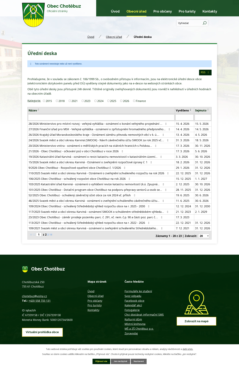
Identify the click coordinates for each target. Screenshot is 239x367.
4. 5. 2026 (201, 136)
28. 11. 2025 (183, 191)
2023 (87, 102)
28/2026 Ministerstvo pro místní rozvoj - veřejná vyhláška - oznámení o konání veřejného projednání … (98, 125)
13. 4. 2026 (182, 136)
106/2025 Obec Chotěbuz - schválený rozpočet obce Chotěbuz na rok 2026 (80, 180)
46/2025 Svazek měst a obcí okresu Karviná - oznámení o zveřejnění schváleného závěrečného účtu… (97, 202)
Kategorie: (34, 102)
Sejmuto (201, 112)
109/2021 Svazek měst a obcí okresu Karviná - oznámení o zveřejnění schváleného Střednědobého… (96, 230)
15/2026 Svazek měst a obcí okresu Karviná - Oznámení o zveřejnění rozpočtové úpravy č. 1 (91, 164)
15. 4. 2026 (182, 125)
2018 (62, 102)
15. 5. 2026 (202, 125)
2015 (49, 102)
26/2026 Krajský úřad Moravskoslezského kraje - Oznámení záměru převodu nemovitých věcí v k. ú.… (97, 136)
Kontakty (209, 11)
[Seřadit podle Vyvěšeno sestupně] (190, 112)
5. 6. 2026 (201, 153)
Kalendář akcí (133, 305)
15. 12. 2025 (183, 180)
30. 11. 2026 (202, 147)
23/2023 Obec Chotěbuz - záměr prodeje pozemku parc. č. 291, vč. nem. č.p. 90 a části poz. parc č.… (96, 219)
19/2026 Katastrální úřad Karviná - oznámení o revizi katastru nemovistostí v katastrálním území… (96, 158)
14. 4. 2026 (182, 131)
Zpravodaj (131, 334)
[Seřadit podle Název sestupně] (38, 112)
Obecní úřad (136, 11)
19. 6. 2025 (182, 197)
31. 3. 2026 (182, 142)
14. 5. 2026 (202, 131)
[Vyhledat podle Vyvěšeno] (184, 119)
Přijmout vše (100, 361)
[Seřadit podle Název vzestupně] (38, 110)
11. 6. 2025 (182, 202)
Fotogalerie (132, 310)
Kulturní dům (133, 319)
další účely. (188, 348)
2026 (126, 102)
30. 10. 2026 (202, 158)
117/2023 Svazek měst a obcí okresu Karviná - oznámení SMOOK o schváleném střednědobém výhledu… (99, 213)
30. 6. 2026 (202, 197)
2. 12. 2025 (182, 186)
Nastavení (140, 361)
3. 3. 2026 (182, 158)
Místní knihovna (135, 324)
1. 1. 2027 (201, 180)
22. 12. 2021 (183, 224)
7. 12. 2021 (182, 230)
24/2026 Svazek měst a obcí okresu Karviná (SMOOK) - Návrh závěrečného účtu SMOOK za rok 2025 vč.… (99, 142)
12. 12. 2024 (183, 208)
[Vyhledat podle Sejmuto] (203, 119)
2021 (74, 102)
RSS (205, 74)
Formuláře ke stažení (138, 291)
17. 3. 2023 (182, 219)
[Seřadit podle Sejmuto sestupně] (208, 112)
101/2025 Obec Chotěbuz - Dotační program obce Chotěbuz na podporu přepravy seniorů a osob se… (98, 191)
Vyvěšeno (182, 112)
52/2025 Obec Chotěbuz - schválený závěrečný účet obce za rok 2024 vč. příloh (82, 197)
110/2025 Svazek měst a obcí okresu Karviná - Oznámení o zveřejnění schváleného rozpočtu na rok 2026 (99, 175)
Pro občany (162, 11)
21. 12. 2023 (183, 213)
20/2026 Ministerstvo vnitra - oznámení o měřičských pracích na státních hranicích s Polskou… (93, 147)
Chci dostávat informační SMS (144, 315)
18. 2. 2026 (182, 164)
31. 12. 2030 (202, 208)
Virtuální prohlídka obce (42, 331)
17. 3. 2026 (182, 147)
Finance (141, 102)
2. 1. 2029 (201, 213)
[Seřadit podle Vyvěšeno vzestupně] (190, 110)
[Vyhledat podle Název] (101, 119)
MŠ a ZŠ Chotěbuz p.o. (139, 329)
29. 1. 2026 (182, 169)
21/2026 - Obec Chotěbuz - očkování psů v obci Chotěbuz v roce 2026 (76, 153)
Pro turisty (187, 11)
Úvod (115, 11)
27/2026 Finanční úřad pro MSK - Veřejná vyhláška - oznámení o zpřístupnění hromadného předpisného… (100, 131)
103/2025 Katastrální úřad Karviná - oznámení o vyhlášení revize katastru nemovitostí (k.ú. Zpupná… (97, 186)
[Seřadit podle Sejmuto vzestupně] (208, 110)
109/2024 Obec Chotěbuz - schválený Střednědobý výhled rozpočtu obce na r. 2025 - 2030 (90, 208)
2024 (100, 102)
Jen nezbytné (120, 361)
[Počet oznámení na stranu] (203, 236)
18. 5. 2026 (202, 142)
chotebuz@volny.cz (34, 296)
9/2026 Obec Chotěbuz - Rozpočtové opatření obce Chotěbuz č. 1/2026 (78, 169)
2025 (113, 102)
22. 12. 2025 (183, 175)
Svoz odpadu (133, 296)
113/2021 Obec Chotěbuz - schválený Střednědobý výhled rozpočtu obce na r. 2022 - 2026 (90, 224)
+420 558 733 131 (40, 301)
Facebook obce (134, 301)
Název (33, 112)
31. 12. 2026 (202, 164)
